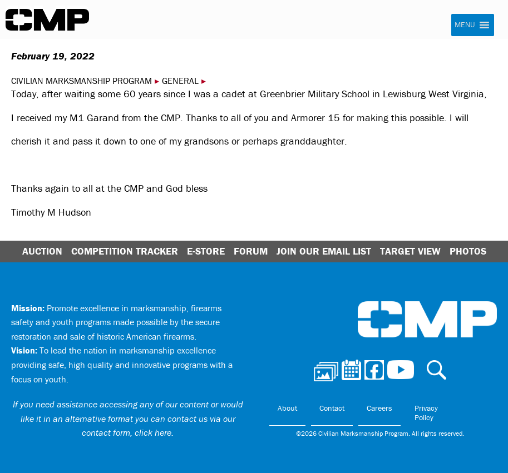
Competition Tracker (124, 251)
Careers (379, 408)
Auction (42, 251)
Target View (410, 251)
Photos (468, 251)
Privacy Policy (426, 413)
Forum (251, 251)
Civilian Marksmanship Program (47, 20)
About (287, 408)
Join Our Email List (324, 251)
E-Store (206, 251)
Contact (331, 408)
